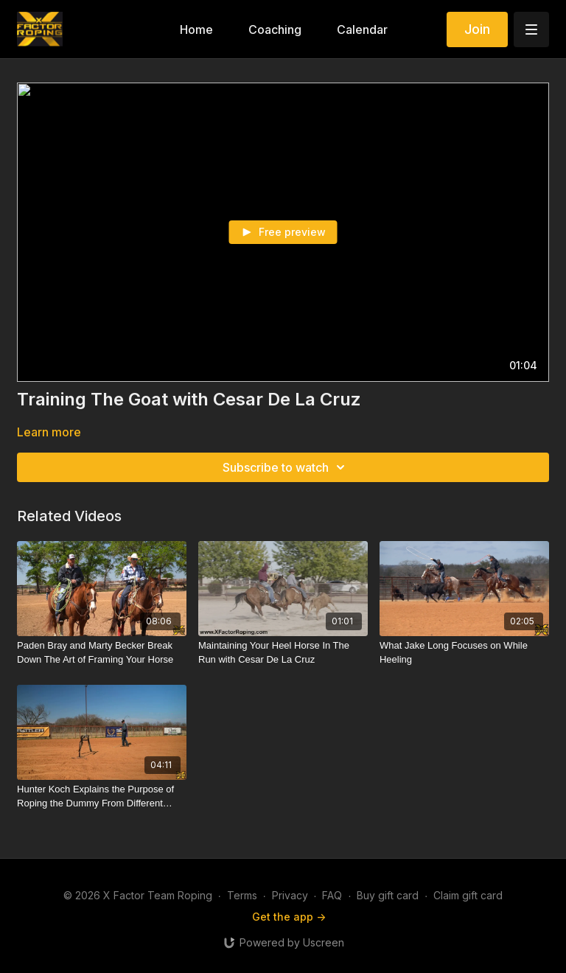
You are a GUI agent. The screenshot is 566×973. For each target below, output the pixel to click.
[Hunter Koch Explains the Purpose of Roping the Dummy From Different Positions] (101, 796)
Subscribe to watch (286, 467)
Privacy (290, 895)
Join (477, 29)
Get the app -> (289, 916)
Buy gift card (388, 895)
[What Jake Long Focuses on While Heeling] (464, 652)
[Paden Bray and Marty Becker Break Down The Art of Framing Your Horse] (101, 652)
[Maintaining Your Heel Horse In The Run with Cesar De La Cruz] (283, 652)
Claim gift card (468, 895)
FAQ (332, 895)
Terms (242, 895)
